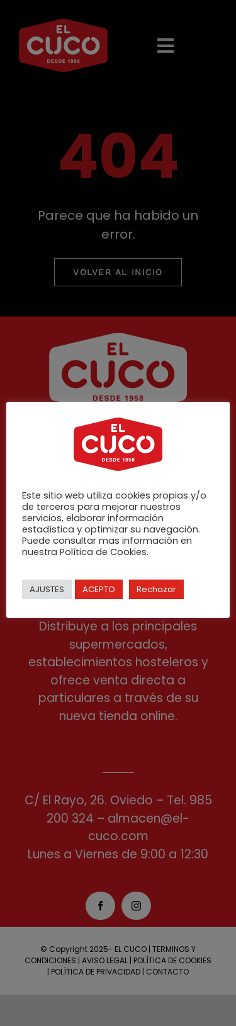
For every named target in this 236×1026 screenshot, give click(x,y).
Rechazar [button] (156, 589)
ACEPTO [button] (98, 589)
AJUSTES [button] (47, 589)
